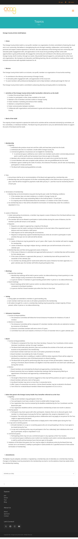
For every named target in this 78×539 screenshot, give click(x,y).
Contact (6, 517)
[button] (73, 11)
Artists (6, 499)
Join (5, 497)
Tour (5, 501)
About (6, 513)
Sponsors (7, 515)
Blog (5, 504)
